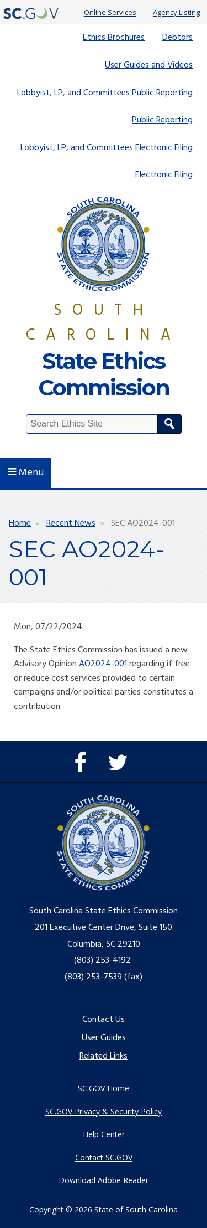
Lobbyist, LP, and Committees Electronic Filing (106, 148)
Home (20, 523)
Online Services (110, 13)
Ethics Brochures (114, 37)
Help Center (104, 1134)
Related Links (103, 1056)
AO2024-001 (103, 664)
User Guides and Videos (149, 65)
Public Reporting (162, 120)
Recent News (70, 523)
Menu (26, 473)
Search (169, 424)
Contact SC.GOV (103, 1157)
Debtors (177, 37)
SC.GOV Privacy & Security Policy (103, 1111)
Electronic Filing (164, 175)
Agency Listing (176, 13)
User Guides (104, 1038)
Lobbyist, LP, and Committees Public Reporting (105, 93)
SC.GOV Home (103, 1088)
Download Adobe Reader (103, 1180)
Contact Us (103, 1020)
